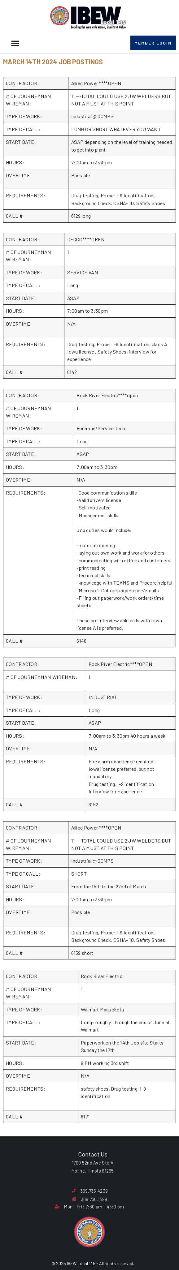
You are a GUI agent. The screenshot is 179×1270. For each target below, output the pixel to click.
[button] (15, 42)
